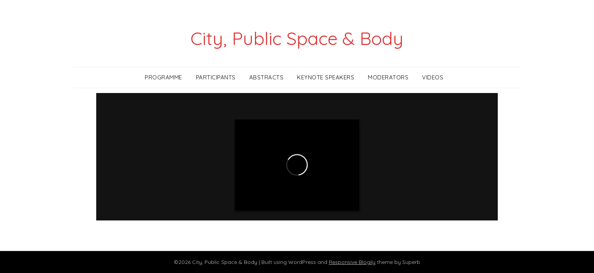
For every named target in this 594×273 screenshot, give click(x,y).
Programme (163, 77)
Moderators (388, 77)
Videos (432, 77)
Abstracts (266, 77)
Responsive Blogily (352, 262)
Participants (216, 77)
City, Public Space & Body (297, 38)
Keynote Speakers (325, 77)
